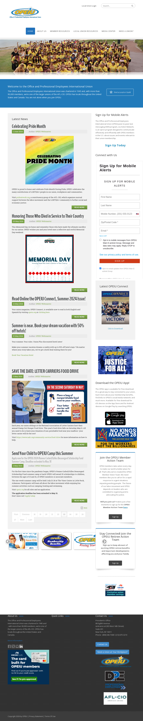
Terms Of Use (50, 716)
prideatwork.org (23, 197)
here (125, 507)
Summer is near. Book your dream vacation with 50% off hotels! (48, 328)
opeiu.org (32, 312)
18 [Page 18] (34, 514)
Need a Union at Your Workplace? (112, 652)
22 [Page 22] (58, 514)
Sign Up (115, 517)
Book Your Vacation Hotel (22, 355)
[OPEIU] (25, 12)
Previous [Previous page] (26, 514)
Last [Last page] (30, 519)
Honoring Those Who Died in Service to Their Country (48, 216)
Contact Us (102, 644)
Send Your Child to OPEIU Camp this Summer (42, 453)
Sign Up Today (115, 145)
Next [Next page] (22, 519)
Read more (79, 207)
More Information (15, 640)
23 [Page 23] (64, 514)
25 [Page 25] (76, 514)
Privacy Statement (36, 716)
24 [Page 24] (70, 514)
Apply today (30, 496)
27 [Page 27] (15, 519)
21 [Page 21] (52, 514)
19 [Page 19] (40, 514)
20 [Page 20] (46, 514)
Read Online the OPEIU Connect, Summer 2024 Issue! (49, 299)
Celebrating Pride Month (29, 126)
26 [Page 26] (83, 514)
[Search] (114, 6)
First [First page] (16, 514)
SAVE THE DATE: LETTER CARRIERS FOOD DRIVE (45, 371)
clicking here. (44, 312)
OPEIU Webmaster (43, 131)
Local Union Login (89, 6)
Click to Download (115, 328)
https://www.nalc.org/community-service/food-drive (38, 437)
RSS (85, 508)
